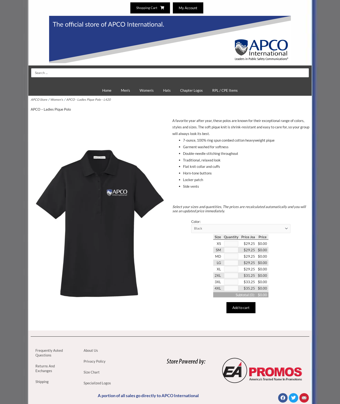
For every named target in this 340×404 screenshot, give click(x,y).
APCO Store (39, 99)
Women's (57, 99)
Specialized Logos (97, 383)
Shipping (42, 381)
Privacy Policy (95, 361)
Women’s (147, 90)
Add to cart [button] (241, 310)
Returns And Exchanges (45, 368)
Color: (196, 221)
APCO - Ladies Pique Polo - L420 (90, 99)
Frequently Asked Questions (49, 352)
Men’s (125, 90)
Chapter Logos (191, 90)
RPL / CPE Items (225, 90)
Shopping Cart (149, 8)
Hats (167, 90)
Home (106, 90)
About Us (91, 350)
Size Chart (92, 372)
